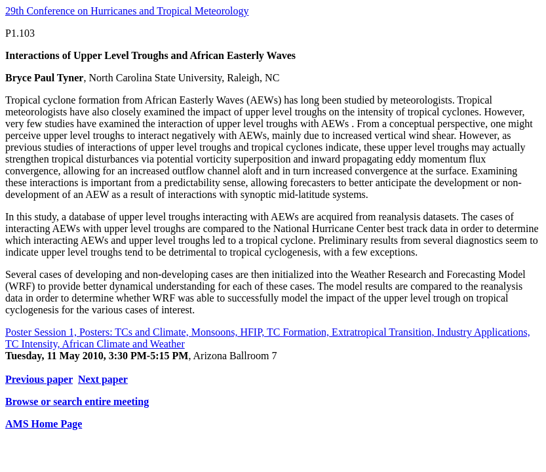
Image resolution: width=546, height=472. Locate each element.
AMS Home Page (43, 423)
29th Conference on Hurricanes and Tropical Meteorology (126, 10)
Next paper (103, 379)
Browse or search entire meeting (77, 401)
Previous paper (39, 379)
